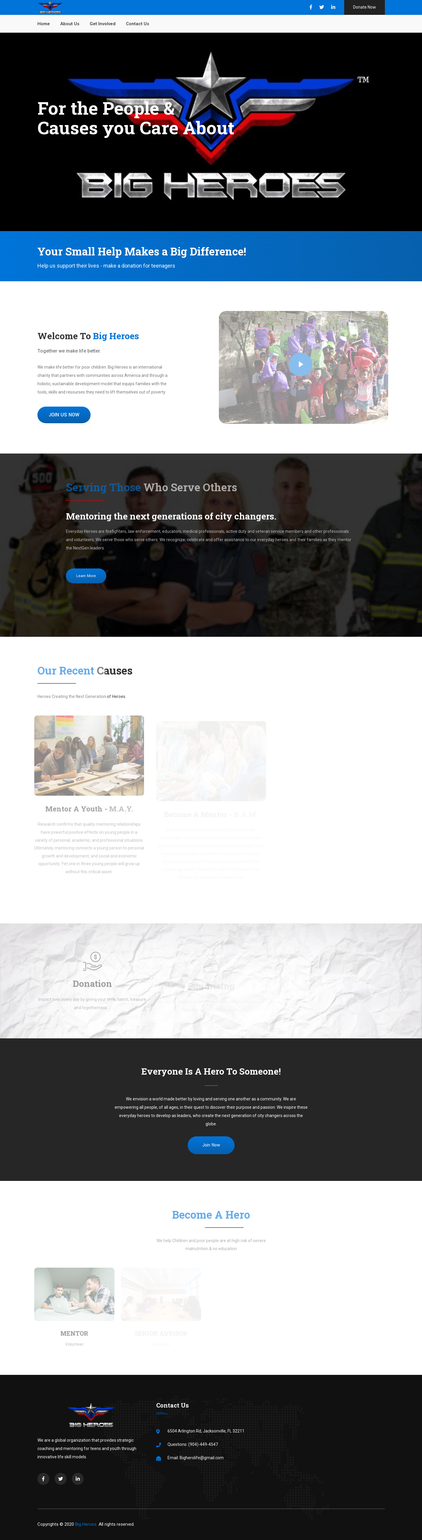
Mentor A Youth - (86, 809)
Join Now (211, 1145)
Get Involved (103, 23)
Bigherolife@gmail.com (202, 1457)
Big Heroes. (86, 1524)
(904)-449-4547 (203, 1444)
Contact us (137, 23)
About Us (69, 23)
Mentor (72, 1333)
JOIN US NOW (64, 414)
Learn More (86, 576)
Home (43, 23)
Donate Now (364, 7)
